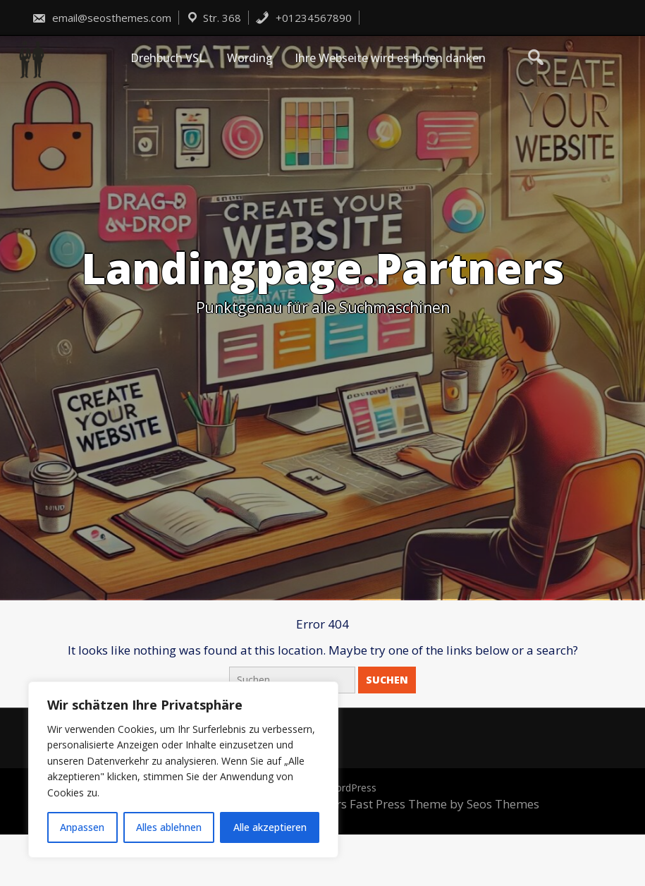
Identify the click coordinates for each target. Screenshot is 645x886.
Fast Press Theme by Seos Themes (444, 804)
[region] (183, 769)
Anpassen (82, 827)
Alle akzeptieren (270, 827)
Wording (250, 58)
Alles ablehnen (169, 827)
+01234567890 (303, 18)
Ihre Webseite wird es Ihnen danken (390, 58)
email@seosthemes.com (101, 18)
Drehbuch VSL (167, 58)
